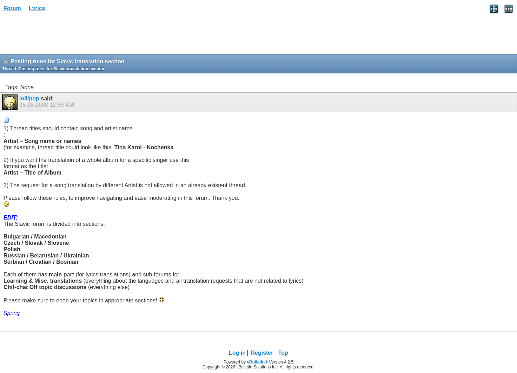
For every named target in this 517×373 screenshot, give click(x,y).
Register (262, 353)
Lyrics (37, 8)
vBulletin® (257, 362)
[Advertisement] (56, 35)
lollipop (29, 99)
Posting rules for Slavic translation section (61, 68)
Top (283, 353)
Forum (12, 8)
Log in (237, 353)
